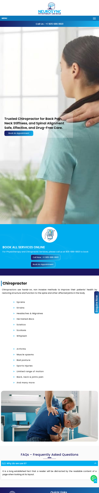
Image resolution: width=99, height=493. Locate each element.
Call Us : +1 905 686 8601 (49, 23)
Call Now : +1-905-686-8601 (46, 257)
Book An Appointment (19, 133)
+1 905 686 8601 (59, 272)
